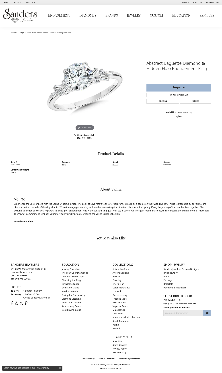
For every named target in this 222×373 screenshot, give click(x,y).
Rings (22, 33)
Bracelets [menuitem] (168, 283)
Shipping (163, 101)
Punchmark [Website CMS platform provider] (116, 369)
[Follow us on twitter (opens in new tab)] (21, 303)
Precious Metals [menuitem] (70, 291)
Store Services (120, 344)
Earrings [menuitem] (167, 280)
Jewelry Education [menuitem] (71, 269)
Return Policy (119, 352)
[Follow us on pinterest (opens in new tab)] (26, 303)
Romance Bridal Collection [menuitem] (126, 317)
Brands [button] (111, 15)
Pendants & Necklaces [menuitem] (174, 287)
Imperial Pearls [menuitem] (120, 306)
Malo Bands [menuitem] (119, 309)
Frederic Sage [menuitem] (120, 298)
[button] (185, 2)
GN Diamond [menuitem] (119, 302)
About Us (117, 341)
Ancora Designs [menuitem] (121, 272)
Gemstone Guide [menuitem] (70, 287)
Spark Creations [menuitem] (121, 321)
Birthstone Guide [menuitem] (70, 283)
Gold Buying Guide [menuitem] (71, 309)
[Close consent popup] (60, 368)
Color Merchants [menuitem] (121, 287)
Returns (195, 101)
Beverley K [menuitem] (118, 280)
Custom (156, 15)
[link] (6, 2)
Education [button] (181, 15)
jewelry (13, 33)
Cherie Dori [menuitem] (118, 283)
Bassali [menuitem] (116, 276)
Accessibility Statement (129, 358)
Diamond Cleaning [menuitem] (71, 298)
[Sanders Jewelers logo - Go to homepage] (21, 16)
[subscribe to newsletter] (207, 313)
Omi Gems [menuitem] (118, 313)
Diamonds (87, 15)
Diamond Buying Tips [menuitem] (73, 276)
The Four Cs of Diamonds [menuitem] (75, 272)
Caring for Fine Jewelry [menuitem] (73, 295)
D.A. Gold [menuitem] (117, 291)
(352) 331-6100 (84, 138)
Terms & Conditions (106, 358)
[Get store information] (21, 279)
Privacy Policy (120, 348)
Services (207, 15)
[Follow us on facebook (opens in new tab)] (12, 303)
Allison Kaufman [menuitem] (121, 269)
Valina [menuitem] (116, 324)
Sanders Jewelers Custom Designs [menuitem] (181, 269)
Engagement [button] (59, 15)
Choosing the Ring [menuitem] (71, 280)
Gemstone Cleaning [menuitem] (72, 302)
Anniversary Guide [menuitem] (71, 306)
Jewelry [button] (134, 15)
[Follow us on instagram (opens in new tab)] (16, 303)
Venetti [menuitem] (116, 328)
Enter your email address (176, 307)
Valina (115, 165)
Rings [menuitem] (166, 276)
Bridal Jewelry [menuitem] (170, 272)
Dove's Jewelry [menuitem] (120, 295)
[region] (85, 85)
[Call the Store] (19, 275)
